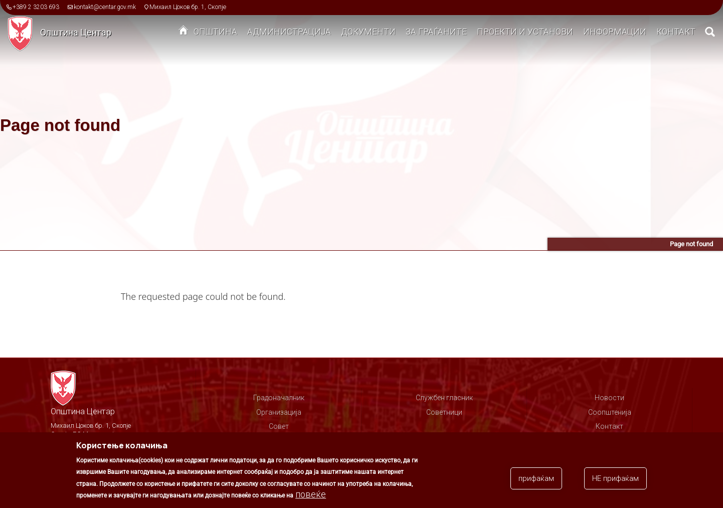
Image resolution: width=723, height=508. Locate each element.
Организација (278, 412)
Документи (368, 32)
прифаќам (536, 479)
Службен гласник (444, 398)
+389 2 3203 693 (36, 7)
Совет (279, 426)
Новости (609, 398)
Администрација (289, 32)
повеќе (310, 496)
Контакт (675, 32)
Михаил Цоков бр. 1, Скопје (187, 7)
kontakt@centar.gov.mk (105, 7)
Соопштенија (609, 412)
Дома (183, 32)
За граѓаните (436, 32)
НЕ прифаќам (615, 479)
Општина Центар (75, 32)
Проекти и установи (525, 32)
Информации (614, 32)
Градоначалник (278, 398)
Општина (215, 32)
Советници (444, 412)
